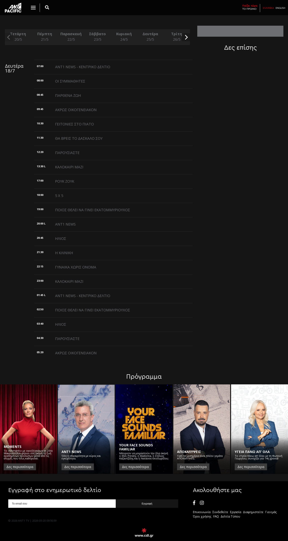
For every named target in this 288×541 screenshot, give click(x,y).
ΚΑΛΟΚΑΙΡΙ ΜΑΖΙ (69, 167)
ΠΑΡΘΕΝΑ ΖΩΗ (68, 95)
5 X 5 (59, 195)
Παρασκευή (71, 36)
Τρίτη (176, 36)
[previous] (9, 37)
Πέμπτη (44, 36)
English (280, 8)
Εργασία (235, 512)
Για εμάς (271, 512)
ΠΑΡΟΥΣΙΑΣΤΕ (67, 152)
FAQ (216, 516)
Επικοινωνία (201, 512)
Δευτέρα (150, 36)
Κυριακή (124, 36)
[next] (186, 37)
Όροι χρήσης (202, 516)
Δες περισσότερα (19, 467)
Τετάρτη (18, 36)
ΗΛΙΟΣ (60, 238)
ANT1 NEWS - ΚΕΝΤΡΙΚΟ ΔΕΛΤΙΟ (82, 66)
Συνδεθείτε (220, 512)
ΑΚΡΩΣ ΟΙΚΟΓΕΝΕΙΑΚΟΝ (76, 109)
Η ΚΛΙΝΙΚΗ (64, 252)
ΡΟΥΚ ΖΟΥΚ (64, 181)
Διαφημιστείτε (253, 512)
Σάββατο (97, 36)
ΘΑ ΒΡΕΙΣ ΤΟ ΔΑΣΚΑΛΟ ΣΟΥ (78, 138)
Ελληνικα (268, 8)
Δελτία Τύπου (230, 516)
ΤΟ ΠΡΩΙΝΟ (249, 7)
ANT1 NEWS (65, 224)
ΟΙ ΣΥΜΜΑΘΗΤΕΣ (70, 81)
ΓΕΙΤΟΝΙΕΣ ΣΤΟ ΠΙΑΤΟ (74, 124)
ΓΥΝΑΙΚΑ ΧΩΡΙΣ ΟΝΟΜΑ (75, 267)
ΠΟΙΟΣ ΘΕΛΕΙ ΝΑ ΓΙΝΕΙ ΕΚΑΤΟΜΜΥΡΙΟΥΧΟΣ (92, 209)
